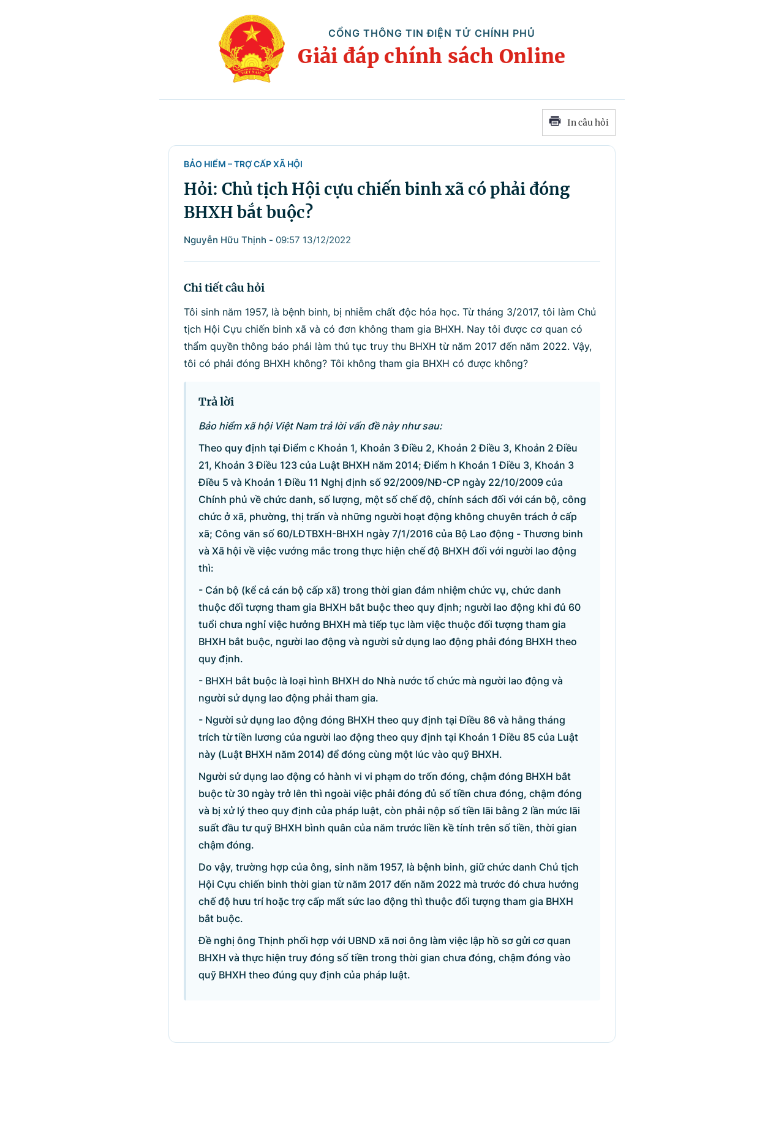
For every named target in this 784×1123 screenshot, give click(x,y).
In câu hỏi (579, 122)
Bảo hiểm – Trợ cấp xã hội (243, 164)
